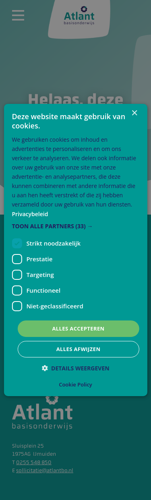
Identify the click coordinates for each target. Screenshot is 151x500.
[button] (75, 226)
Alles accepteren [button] (78, 328)
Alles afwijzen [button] (78, 349)
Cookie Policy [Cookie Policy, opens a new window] (75, 384)
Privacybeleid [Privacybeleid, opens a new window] (30, 213)
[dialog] (75, 250)
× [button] (134, 113)
